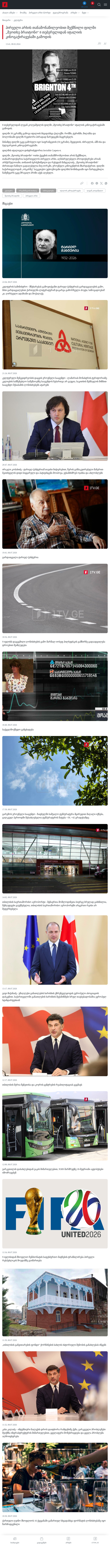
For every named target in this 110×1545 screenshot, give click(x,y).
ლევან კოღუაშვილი (95, 191)
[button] (10, 12)
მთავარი (6, 20)
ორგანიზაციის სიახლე (28, 191)
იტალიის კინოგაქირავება (70, 191)
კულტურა (18, 20)
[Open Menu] (105, 4)
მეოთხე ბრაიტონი (12, 196)
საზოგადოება (48, 191)
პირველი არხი (31, 196)
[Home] (4, 4)
